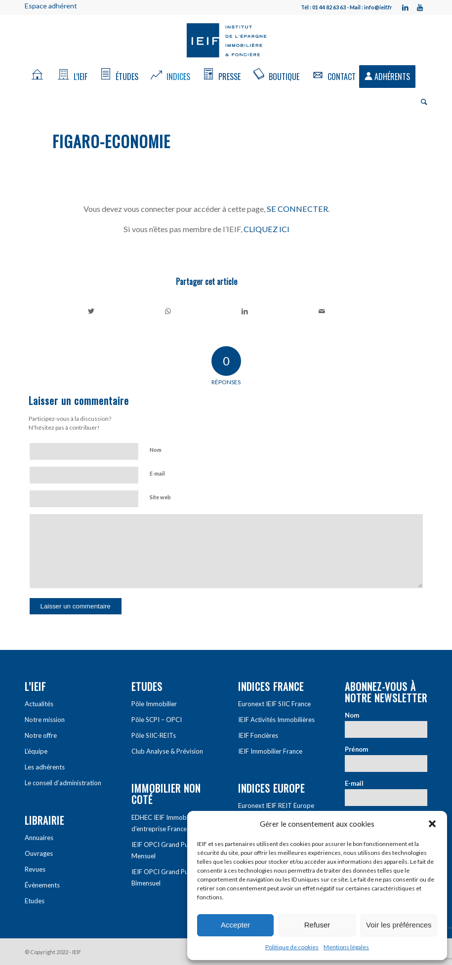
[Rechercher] (421, 101)
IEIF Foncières (258, 735)
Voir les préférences (399, 925)
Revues (35, 869)
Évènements (42, 885)
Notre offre (41, 735)
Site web (160, 497)
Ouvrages (39, 853)
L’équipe (36, 751)
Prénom (358, 749)
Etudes (34, 901)
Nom (156, 449)
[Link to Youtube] (419, 7)
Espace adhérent (51, 5)
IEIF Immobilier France (270, 751)
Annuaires (39, 838)
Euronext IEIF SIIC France (274, 704)
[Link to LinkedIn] (405, 7)
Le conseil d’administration (63, 783)
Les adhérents (45, 767)
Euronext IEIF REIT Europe (276, 805)
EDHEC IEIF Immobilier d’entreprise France (164, 823)
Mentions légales (346, 947)
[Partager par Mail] (322, 311)
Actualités (39, 704)
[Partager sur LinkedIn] (245, 311)
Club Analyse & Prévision (167, 751)
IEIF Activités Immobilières (276, 720)
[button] (432, 824)
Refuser (317, 925)
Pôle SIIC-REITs (153, 735)
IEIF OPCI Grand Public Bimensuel (164, 877)
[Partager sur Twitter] (91, 311)
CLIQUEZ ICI (266, 229)
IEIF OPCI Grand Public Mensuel (164, 850)
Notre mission (45, 720)
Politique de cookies (292, 947)
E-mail (157, 473)
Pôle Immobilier (154, 704)
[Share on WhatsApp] (168, 311)
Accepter (235, 925)
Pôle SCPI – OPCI (156, 720)
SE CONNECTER (297, 208)
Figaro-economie (111, 141)
